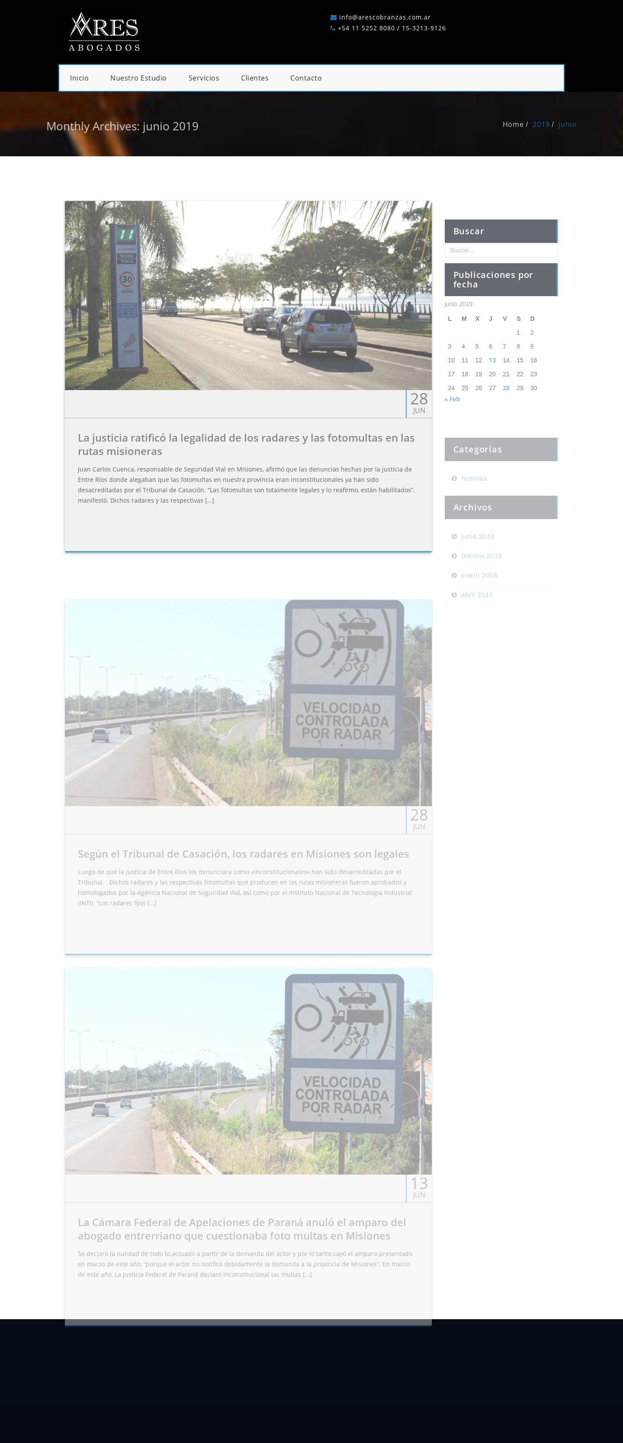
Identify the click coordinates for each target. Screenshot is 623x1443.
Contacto (306, 78)
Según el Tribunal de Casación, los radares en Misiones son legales (243, 874)
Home (525, 124)
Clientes (255, 78)
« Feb (452, 423)
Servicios (204, 78)
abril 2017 (477, 627)
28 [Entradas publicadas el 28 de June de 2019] (506, 411)
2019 (553, 124)
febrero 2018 (481, 588)
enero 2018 (479, 607)
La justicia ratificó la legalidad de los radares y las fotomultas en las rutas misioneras (246, 456)
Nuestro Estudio (138, 78)
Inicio (79, 78)
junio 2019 (478, 568)
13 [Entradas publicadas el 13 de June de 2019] (492, 384)
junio (580, 124)
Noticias (474, 510)
